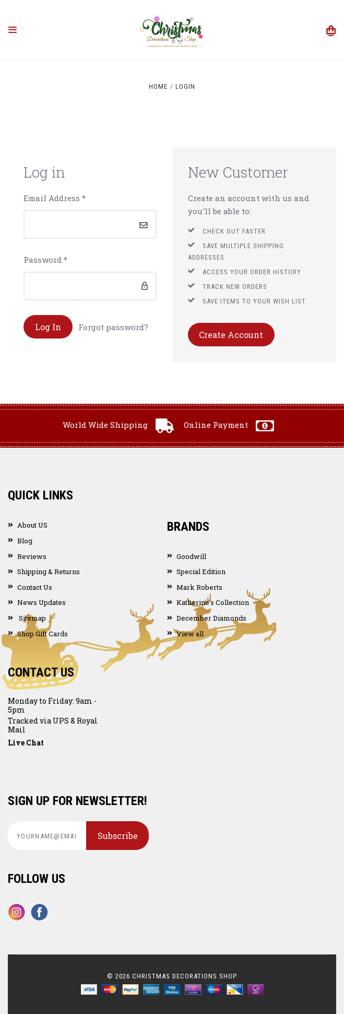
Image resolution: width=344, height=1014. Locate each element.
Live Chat (26, 743)
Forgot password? (113, 327)
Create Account (231, 334)
